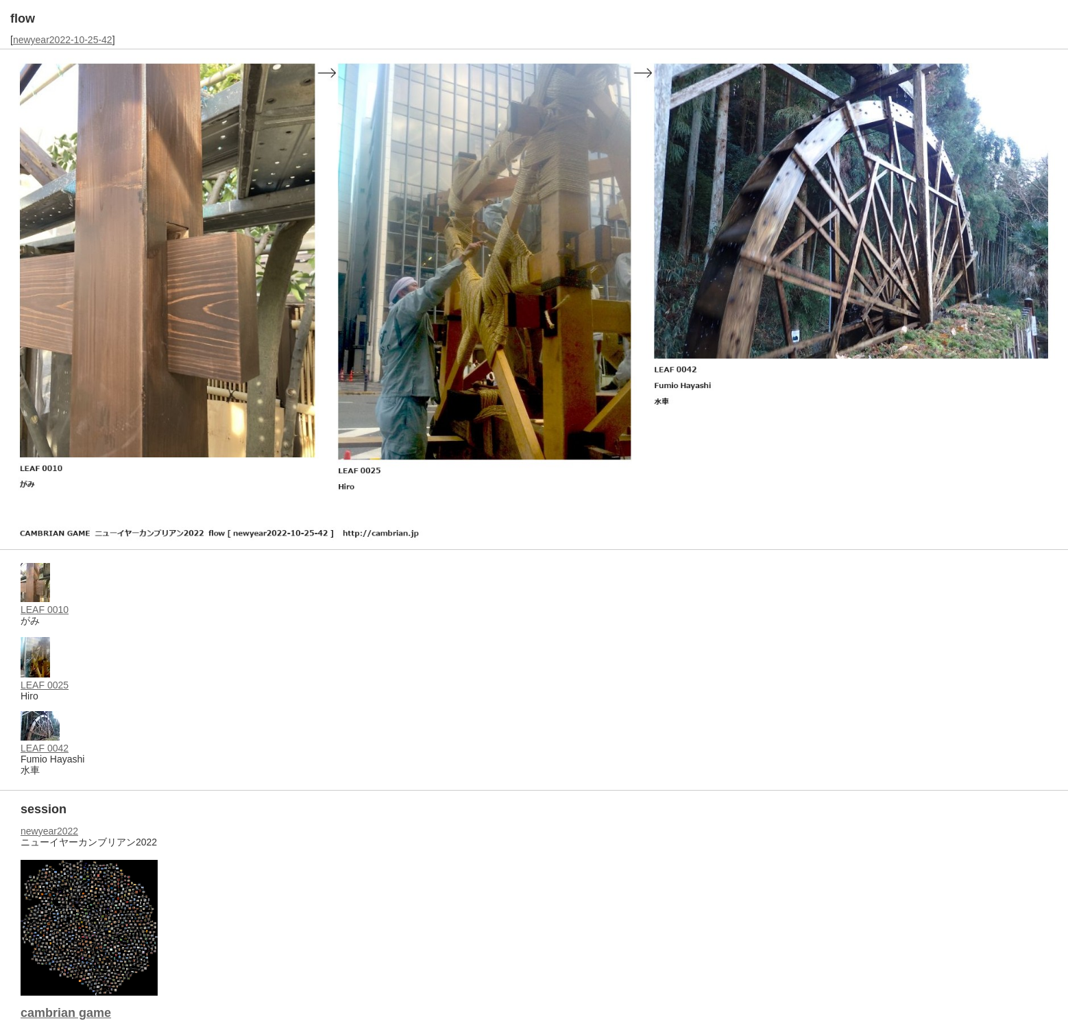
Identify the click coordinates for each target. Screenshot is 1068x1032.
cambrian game (66, 1013)
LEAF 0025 (45, 685)
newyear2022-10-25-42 (62, 39)
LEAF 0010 (45, 609)
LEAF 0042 (45, 748)
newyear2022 (49, 831)
